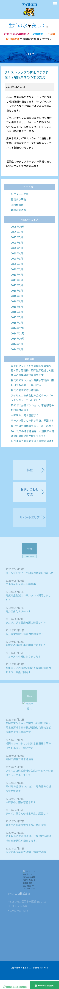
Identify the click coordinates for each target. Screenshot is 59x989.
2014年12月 (17, 338)
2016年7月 (17, 306)
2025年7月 (17, 242)
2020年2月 (17, 274)
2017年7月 (17, 290)
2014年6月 (17, 359)
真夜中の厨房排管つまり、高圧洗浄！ (32, 436)
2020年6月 (17, 252)
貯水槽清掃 (17, 214)
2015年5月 (17, 327)
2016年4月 (17, 322)
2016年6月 (17, 311)
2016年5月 (17, 316)
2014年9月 (17, 354)
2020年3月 (17, 268)
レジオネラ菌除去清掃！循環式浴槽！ (32, 451)
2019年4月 (17, 284)
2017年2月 (17, 295)
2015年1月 (17, 332)
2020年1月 (17, 279)
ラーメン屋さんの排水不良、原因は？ (32, 430)
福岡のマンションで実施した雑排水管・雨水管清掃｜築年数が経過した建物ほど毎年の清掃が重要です (32, 380)
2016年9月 (17, 300)
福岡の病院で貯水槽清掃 (25, 400)
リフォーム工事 (19, 204)
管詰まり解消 (18, 209)
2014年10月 (17, 348)
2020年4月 (17, 263)
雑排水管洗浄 (18, 220)
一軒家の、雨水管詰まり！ (26, 425)
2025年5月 (17, 247)
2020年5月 (17, 258)
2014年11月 (17, 343)
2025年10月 (17, 236)
